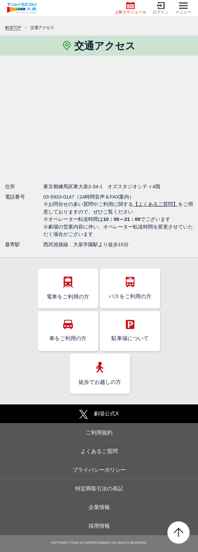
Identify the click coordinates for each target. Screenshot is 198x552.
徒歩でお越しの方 (100, 373)
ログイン (161, 8)
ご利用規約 (99, 432)
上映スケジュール (130, 8)
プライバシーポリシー (99, 470)
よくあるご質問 (99, 451)
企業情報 (99, 507)
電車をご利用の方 (68, 287)
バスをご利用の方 (130, 288)
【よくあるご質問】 (155, 204)
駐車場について (130, 330)
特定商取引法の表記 (99, 488)
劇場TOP (13, 27)
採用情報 (99, 526)
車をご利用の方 (68, 330)
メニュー (183, 8)
